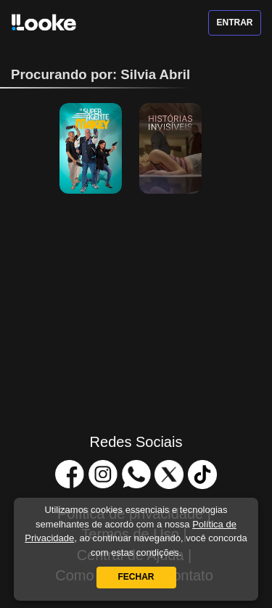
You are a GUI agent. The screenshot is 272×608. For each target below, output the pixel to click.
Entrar (235, 22)
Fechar (136, 577)
